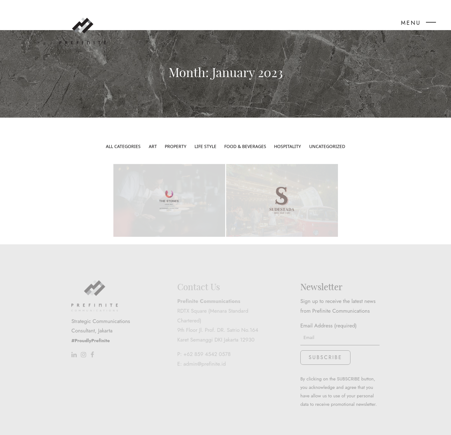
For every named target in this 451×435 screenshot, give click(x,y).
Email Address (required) (340, 312)
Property (175, 138)
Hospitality (287, 138)
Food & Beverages (245, 138)
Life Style (205, 138)
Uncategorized (327, 138)
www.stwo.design (322, 425)
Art (153, 138)
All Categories (123, 138)
